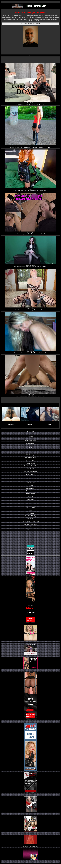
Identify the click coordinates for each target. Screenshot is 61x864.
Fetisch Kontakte (30, 474)
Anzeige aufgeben (30, 443)
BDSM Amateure (30, 482)
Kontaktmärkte (30, 491)
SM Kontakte (30, 499)
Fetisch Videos (30, 507)
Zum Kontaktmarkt (30, 440)
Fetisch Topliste (30, 463)
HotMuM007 (30, 424)
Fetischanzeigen (30, 455)
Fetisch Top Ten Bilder (30, 466)
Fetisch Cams (30, 513)
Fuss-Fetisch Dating (30, 516)
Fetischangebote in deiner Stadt (30, 521)
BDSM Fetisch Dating (30, 457)
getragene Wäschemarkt (30, 471)
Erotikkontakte (30, 493)
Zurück (31, 55)
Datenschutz (30, 530)
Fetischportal (30, 502)
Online (11, 413)
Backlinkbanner (30, 527)
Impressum (30, 431)
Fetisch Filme (30, 505)
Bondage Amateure (30, 480)
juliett (49, 424)
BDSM (30, 510)
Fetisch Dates (30, 468)
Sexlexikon (30, 518)
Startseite (30, 436)
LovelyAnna (11, 424)
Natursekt (30, 496)
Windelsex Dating (30, 460)
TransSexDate (30, 450)
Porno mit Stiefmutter (30, 524)
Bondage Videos (30, 477)
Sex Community (30, 488)
